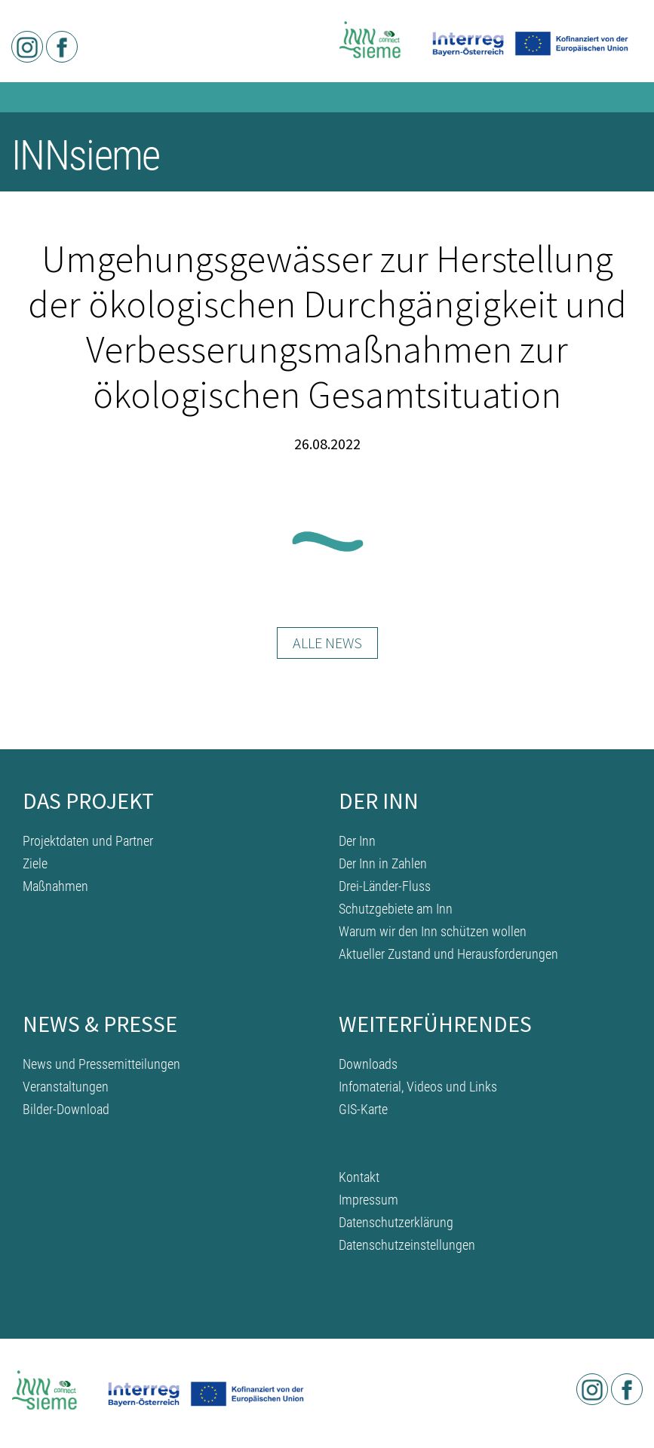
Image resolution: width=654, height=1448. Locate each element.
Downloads (368, 1064)
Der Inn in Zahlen (383, 863)
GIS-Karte (363, 1109)
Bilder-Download (66, 1109)
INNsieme (85, 155)
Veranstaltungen (66, 1086)
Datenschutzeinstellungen (407, 1245)
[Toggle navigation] (622, 158)
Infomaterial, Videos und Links (418, 1086)
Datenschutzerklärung (396, 1222)
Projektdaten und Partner (88, 841)
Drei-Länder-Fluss (385, 886)
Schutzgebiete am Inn (396, 909)
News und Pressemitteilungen (101, 1064)
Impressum (368, 1200)
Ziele (35, 863)
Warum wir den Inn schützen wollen (433, 931)
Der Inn (357, 841)
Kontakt (359, 1177)
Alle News (327, 642)
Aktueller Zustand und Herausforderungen (448, 954)
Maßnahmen (55, 886)
